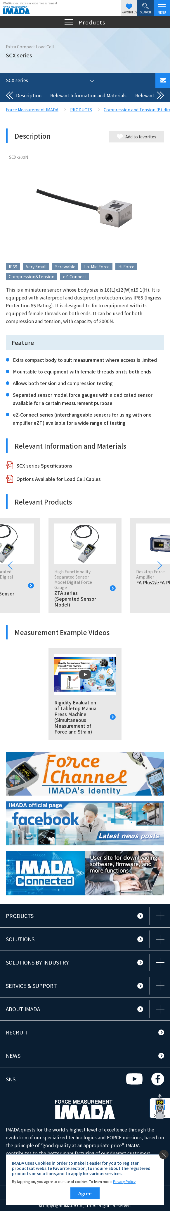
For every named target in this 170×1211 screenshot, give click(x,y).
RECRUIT (17, 1032)
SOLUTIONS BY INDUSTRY (37, 962)
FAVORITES (129, 8)
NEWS (13, 1055)
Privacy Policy (124, 1181)
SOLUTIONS (20, 939)
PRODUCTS (20, 915)
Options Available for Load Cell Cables (58, 478)
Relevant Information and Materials (88, 95)
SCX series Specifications (44, 465)
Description (28, 95)
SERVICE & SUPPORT (31, 985)
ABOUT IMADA (23, 1009)
